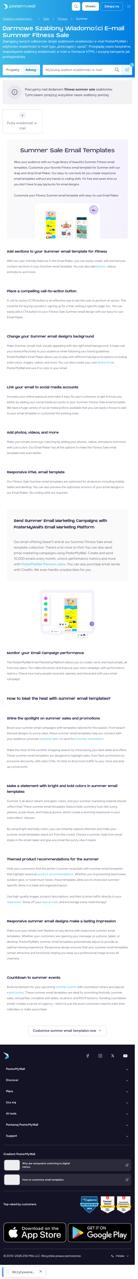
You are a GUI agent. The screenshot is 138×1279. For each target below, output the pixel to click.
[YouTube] (125, 1055)
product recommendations (56, 874)
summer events (66, 987)
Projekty (13, 70)
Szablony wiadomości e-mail (19, 19)
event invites (15, 992)
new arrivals (50, 902)
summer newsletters (90, 739)
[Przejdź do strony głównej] (17, 6)
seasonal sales (49, 739)
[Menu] (129, 6)
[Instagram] (100, 1055)
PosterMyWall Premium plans (43, 564)
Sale (46, 19)
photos (100, 266)
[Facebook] (87, 1055)
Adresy (31, 70)
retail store (14, 902)
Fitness (63, 19)
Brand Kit (104, 362)
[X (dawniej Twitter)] (112, 1055)
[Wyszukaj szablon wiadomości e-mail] (79, 69)
